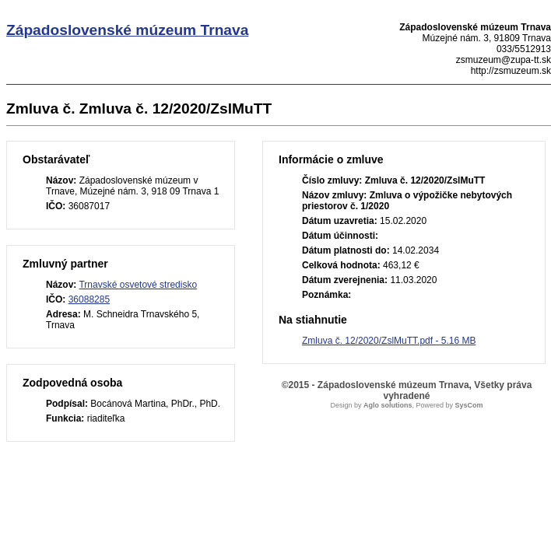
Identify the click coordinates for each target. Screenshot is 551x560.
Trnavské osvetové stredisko (138, 284)
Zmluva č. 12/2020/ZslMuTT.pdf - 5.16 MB (389, 340)
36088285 (89, 299)
